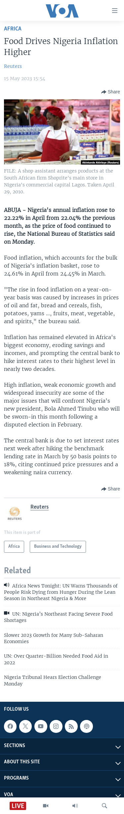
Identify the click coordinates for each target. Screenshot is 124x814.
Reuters (13, 66)
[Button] (110, 92)
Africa (12, 29)
